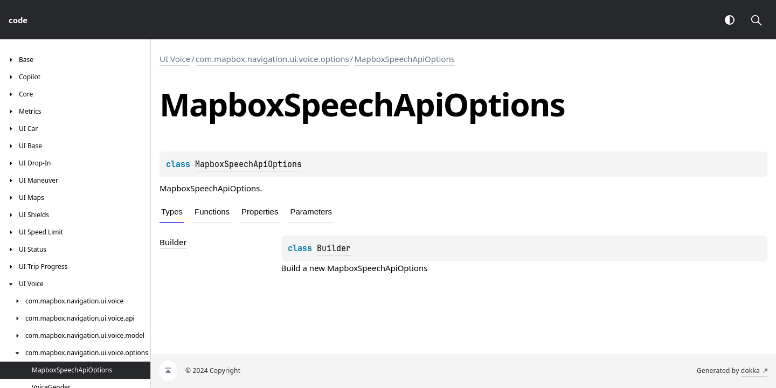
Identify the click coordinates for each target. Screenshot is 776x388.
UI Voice (175, 58)
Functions (212, 211)
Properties (259, 211)
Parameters (311, 211)
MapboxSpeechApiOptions (404, 58)
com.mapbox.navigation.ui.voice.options (272, 58)
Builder (334, 248)
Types (172, 211)
